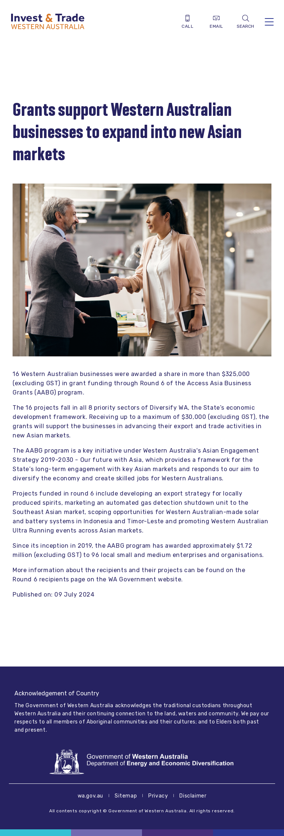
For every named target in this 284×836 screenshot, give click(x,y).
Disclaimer (192, 796)
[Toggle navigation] (269, 21)
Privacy (158, 796)
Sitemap (126, 796)
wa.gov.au (90, 796)
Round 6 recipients (41, 579)
